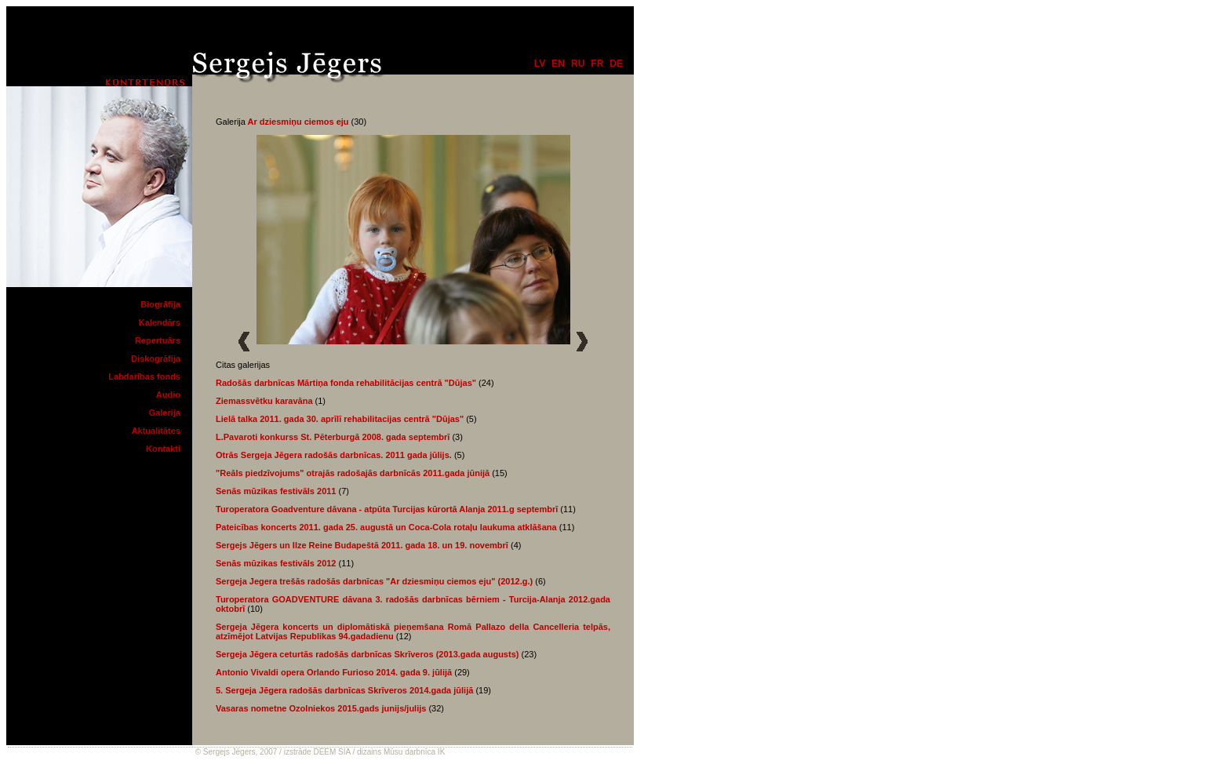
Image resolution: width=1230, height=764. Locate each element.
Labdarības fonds (144, 376)
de (616, 63)
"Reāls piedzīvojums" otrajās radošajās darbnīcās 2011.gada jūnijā (352, 473)
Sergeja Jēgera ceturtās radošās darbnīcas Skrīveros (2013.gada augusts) (367, 654)
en (558, 63)
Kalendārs (159, 322)
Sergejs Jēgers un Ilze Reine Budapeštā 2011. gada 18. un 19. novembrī (362, 545)
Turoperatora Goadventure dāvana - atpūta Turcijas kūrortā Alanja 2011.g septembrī (387, 509)
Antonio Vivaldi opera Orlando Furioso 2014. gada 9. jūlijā (334, 672)
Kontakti (163, 448)
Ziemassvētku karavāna (264, 401)
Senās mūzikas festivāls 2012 (276, 563)
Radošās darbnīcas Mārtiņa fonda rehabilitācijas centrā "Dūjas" (347, 382)
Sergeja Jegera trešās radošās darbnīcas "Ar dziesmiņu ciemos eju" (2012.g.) (374, 581)
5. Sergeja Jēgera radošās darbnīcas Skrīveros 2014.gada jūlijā (344, 690)
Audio (168, 394)
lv (539, 63)
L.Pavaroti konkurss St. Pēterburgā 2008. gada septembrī (332, 437)
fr (597, 63)
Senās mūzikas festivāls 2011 (276, 491)
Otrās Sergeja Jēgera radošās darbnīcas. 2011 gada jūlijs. (334, 455)
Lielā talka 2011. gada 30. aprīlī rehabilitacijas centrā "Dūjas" (340, 419)
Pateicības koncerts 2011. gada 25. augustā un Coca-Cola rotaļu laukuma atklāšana (386, 527)
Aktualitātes (156, 430)
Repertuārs (157, 340)
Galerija (164, 412)
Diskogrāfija (155, 358)
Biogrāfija (160, 304)
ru (577, 63)
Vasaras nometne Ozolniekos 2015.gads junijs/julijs (321, 708)
